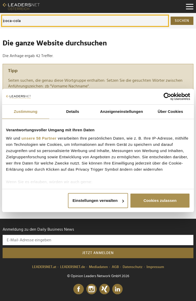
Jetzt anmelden (98, 253)
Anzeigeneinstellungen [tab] (121, 111)
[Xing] (104, 289)
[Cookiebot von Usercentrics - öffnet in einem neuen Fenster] (167, 96)
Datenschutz (133, 267)
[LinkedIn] (117, 289)
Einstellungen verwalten (98, 200)
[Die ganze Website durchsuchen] (85, 20)
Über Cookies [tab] (170, 111)
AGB (115, 267)
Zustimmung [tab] (25, 111)
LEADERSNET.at (44, 267)
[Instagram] (91, 289)
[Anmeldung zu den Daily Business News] (98, 240)
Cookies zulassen (159, 200)
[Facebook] (78, 289)
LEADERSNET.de (72, 267)
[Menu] (189, 6)
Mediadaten (98, 267)
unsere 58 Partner (39, 138)
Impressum (155, 267)
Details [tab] (72, 111)
